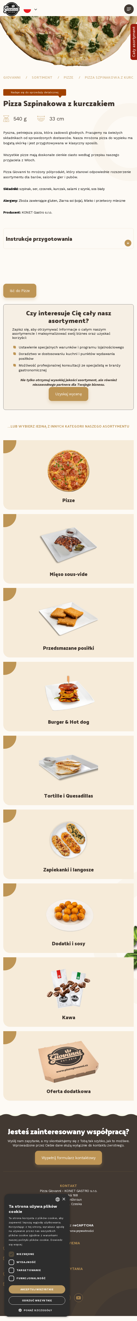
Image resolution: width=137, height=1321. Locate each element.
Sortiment (42, 77)
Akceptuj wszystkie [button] (36, 1289)
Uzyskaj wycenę (68, 394)
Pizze (69, 77)
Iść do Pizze (20, 291)
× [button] (63, 1199)
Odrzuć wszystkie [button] (37, 1300)
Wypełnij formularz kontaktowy (68, 1158)
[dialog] (37, 1255)
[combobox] (57, 1199)
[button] (37, 1309)
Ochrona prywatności (78, 1230)
